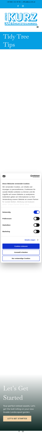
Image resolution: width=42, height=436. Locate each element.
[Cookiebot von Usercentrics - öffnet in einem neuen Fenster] (30, 176)
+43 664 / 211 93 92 (13, 2)
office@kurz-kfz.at (28, 2)
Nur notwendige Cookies (21, 258)
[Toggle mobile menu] (38, 27)
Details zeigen (30, 240)
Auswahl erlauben (21, 252)
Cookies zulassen (21, 246)
